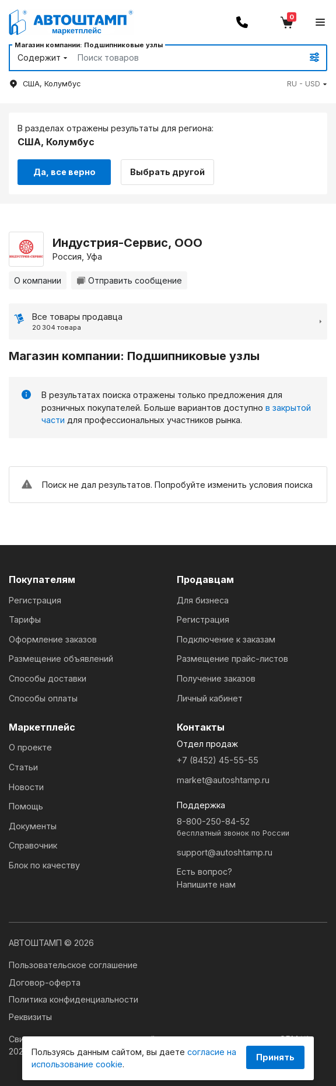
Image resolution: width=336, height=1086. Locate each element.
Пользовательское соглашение (73, 964)
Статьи (23, 766)
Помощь (26, 806)
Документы (33, 825)
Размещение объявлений (61, 658)
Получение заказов (216, 677)
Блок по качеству (44, 864)
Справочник (33, 845)
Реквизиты (30, 1016)
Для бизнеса (203, 599)
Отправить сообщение (129, 279)
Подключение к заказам (226, 638)
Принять (275, 1057)
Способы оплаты (43, 697)
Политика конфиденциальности (73, 999)
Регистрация (35, 599)
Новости (26, 786)
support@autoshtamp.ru (224, 851)
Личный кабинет (210, 697)
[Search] (177, 58)
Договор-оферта (44, 981)
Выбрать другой (169, 171)
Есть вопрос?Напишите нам (206, 877)
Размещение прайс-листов (232, 658)
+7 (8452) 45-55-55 (217, 759)
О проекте (30, 747)
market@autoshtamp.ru (223, 779)
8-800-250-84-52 (252, 826)
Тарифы (25, 618)
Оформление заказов (53, 638)
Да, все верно (64, 171)
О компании (37, 279)
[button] (307, 83)
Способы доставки (47, 677)
